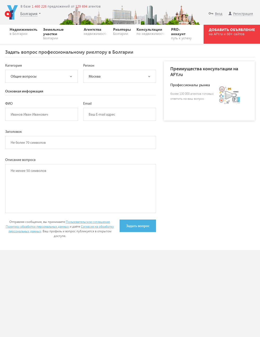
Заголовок (13, 132)
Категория (13, 66)
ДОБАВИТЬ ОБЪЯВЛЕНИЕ (232, 31)
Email (87, 104)
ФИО (9, 104)
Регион (88, 66)
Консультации (150, 31)
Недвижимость (23, 31)
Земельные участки (60, 33)
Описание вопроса (20, 160)
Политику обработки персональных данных (37, 226)
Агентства (95, 31)
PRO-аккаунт (182, 33)
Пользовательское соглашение (88, 222)
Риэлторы (122, 31)
